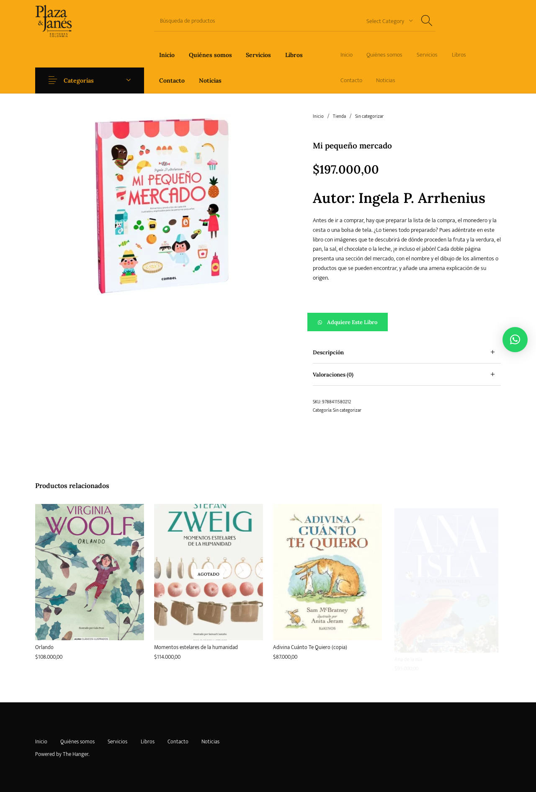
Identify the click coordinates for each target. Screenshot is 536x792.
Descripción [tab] (328, 352)
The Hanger (75, 754)
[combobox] (386, 20)
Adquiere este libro (352, 322)
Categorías (80, 80)
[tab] (407, 352)
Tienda (339, 116)
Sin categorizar (369, 116)
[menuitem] (167, 55)
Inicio (318, 116)
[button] (407, 322)
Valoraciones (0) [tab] (333, 374)
